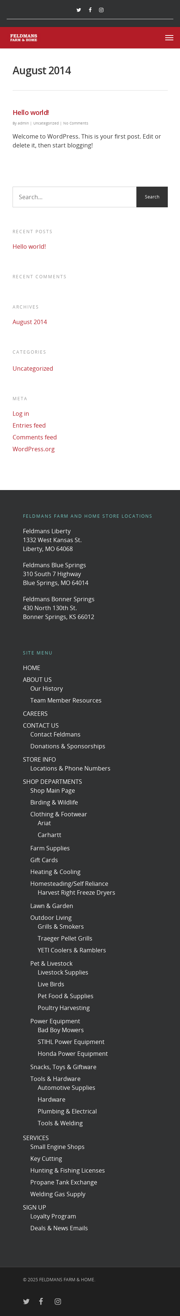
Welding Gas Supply (57, 1194)
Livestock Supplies (63, 972)
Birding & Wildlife (54, 802)
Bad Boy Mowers (61, 1030)
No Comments (75, 123)
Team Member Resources (66, 700)
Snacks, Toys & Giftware (63, 1067)
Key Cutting (46, 1159)
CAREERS (35, 714)
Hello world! (31, 112)
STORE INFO (39, 759)
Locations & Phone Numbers (70, 768)
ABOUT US (37, 680)
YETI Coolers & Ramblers (72, 950)
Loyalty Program (53, 1216)
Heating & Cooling (55, 872)
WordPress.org (34, 449)
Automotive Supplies (66, 1088)
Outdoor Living (51, 918)
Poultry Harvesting (64, 1008)
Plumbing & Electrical (67, 1111)
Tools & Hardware (55, 1079)
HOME (31, 668)
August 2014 (30, 322)
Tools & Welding (60, 1123)
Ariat (44, 823)
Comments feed (35, 437)
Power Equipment (55, 1021)
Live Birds (51, 984)
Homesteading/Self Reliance (69, 884)
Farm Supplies (50, 848)
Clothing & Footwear (58, 814)
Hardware (51, 1099)
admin (23, 123)
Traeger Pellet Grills (65, 938)
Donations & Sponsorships (67, 746)
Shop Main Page (52, 790)
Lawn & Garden (51, 906)
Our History (46, 688)
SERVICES (36, 1138)
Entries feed (29, 425)
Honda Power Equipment (73, 1054)
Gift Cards (44, 860)
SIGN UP (34, 1207)
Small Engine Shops (57, 1147)
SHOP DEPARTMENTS (52, 782)
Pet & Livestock (51, 963)
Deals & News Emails (59, 1228)
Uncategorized (46, 123)
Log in (21, 413)
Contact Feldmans (55, 734)
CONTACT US (41, 725)
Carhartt (49, 835)
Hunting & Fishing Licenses (67, 1170)
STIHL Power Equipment (71, 1042)
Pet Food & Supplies (66, 996)
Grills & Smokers (61, 926)
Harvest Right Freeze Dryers (76, 892)
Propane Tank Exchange (63, 1182)
